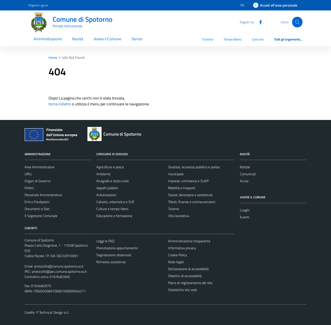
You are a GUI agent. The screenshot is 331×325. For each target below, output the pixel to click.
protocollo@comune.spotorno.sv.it (58, 266)
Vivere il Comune (107, 39)
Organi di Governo (37, 181)
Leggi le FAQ (105, 241)
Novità (77, 39)
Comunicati (248, 174)
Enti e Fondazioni (37, 201)
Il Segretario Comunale (41, 215)
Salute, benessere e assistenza (190, 194)
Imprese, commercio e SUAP (188, 181)
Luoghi (244, 210)
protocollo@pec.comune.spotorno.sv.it (59, 271)
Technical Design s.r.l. (54, 312)
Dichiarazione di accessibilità (188, 268)
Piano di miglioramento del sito (190, 282)
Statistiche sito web (182, 289)
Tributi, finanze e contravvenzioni (191, 201)
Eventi (244, 217)
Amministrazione (48, 39)
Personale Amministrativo (43, 194)
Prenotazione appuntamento (117, 248)
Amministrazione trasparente (189, 241)
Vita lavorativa (178, 215)
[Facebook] (258, 21)
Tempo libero (232, 39)
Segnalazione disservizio (113, 255)
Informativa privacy (182, 248)
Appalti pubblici (107, 187)
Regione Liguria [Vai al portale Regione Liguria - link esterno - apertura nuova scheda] (38, 5)
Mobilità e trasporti (181, 187)
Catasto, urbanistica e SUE (115, 201)
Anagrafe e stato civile (112, 181)
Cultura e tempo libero (112, 208)
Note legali (176, 261)
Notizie (245, 167)
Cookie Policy (177, 255)
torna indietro (59, 104)
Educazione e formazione (114, 215)
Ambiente (103, 174)
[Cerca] (297, 22)
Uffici (28, 174)
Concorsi (258, 39)
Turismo (207, 39)
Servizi (137, 39)
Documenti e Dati (37, 208)
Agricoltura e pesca (110, 167)
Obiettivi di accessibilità (185, 275)
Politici (29, 187)
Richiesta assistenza (111, 261)
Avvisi (244, 181)
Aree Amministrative (39, 167)
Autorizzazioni (106, 194)
